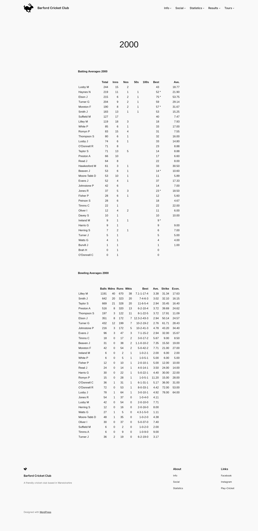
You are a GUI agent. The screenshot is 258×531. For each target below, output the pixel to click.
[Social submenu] (185, 8)
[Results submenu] (219, 8)
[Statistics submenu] (203, 8)
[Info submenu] (170, 8)
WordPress (45, 512)
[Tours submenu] (233, 8)
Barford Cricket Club (53, 8)
